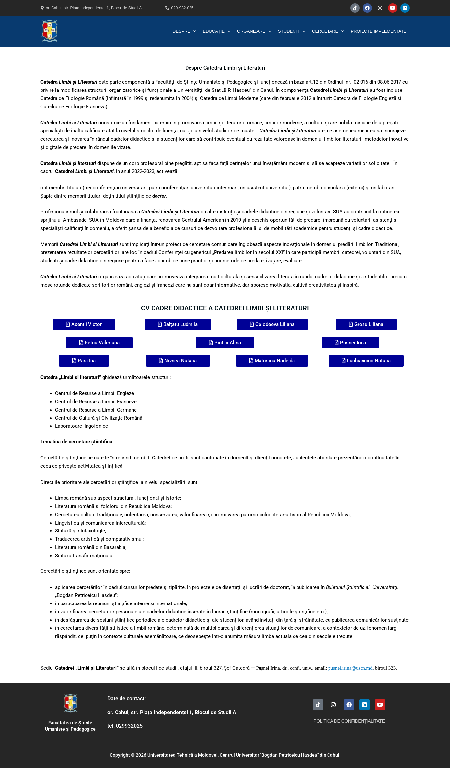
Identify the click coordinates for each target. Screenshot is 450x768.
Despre (184, 31)
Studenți (291, 31)
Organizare (254, 31)
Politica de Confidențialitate (349, 721)
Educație (216, 31)
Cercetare (328, 31)
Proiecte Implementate (378, 31)
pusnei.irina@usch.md (350, 668)
